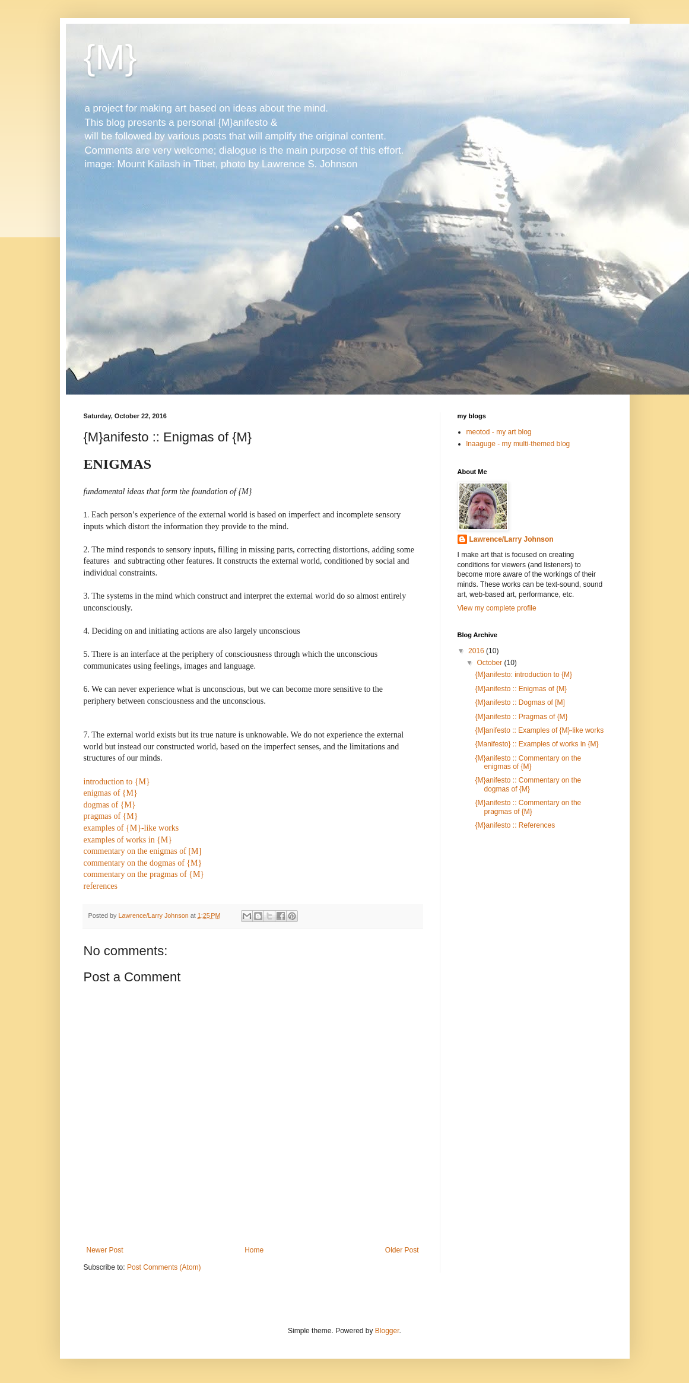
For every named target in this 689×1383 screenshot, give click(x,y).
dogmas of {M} (110, 804)
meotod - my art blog (499, 432)
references (101, 886)
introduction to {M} (117, 781)
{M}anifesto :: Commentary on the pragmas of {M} (528, 807)
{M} (110, 57)
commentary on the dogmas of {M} (143, 863)
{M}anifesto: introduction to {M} (523, 674)
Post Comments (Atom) (164, 1267)
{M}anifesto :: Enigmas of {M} (521, 689)
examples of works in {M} (128, 839)
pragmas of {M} (111, 816)
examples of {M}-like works (131, 828)
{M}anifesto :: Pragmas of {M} (521, 717)
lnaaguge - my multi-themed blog (518, 444)
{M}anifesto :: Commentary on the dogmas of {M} (528, 784)
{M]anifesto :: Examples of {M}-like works (539, 730)
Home (254, 1250)
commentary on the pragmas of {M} (144, 874)
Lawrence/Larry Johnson (511, 539)
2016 (477, 651)
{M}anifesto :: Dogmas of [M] (519, 702)
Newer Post (105, 1250)
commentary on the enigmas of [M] (143, 851)
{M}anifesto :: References (515, 825)
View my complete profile (497, 608)
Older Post (402, 1250)
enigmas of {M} (111, 793)
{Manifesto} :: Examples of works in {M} (536, 744)
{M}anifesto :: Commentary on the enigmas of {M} (528, 762)
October (490, 663)
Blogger (387, 1331)
